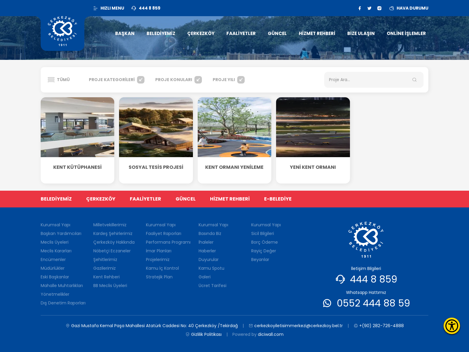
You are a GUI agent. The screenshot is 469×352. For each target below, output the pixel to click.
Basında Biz (210, 233)
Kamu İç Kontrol (162, 268)
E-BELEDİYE (278, 198)
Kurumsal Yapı (55, 225)
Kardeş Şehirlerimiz (113, 233)
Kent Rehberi (106, 277)
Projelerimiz (158, 260)
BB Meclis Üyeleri (110, 286)
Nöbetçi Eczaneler (112, 251)
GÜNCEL (186, 198)
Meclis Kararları (56, 251)
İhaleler (206, 242)
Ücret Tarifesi (212, 286)
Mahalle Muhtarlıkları (62, 286)
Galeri (205, 277)
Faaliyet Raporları (163, 233)
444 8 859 (373, 279)
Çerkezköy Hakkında (114, 242)
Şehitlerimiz (105, 260)
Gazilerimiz (104, 268)
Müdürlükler (53, 268)
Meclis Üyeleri (54, 242)
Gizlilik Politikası (203, 334)
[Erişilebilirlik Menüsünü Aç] (452, 326)
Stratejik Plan (159, 277)
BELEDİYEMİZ (56, 198)
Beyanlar (260, 260)
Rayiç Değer (263, 251)
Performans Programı (168, 242)
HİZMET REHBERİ (230, 198)
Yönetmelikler (55, 294)
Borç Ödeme (264, 242)
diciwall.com (271, 334)
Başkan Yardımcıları (61, 233)
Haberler (207, 251)
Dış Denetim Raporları (63, 303)
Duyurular (209, 260)
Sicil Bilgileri (262, 233)
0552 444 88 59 (373, 303)
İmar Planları (158, 251)
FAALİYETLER (145, 198)
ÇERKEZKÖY (100, 198)
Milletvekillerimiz (110, 225)
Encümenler (53, 260)
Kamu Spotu (211, 268)
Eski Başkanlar (55, 277)
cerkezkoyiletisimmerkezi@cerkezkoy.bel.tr (296, 326)
